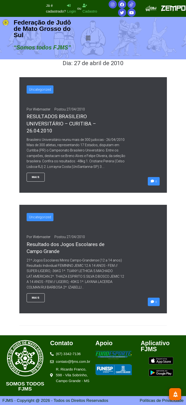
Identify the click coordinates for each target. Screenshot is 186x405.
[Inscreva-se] (175, 394)
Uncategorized (40, 89)
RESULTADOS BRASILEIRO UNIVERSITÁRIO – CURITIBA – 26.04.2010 (61, 124)
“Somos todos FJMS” (42, 47)
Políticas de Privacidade (162, 400)
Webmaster (42, 109)
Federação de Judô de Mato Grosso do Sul (42, 29)
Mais (36, 177)
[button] (134, 38)
